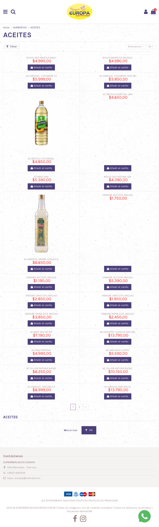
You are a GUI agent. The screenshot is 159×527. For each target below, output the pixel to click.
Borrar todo (70, 430)
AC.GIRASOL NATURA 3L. (117, 386)
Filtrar (11, 46)
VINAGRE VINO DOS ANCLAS (41, 295)
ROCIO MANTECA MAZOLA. (118, 57)
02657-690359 (16, 472)
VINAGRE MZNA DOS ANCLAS (41, 313)
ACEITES (10, 417)
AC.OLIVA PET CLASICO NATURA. (118, 332)
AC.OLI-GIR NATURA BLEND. (41, 368)
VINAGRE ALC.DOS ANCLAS (118, 195)
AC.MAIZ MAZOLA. (41, 350)
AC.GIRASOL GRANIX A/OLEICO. (41, 259)
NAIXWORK (86, 511)
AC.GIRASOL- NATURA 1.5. (41, 386)
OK (88, 430)
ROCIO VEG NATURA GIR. (117, 176)
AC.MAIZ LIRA (41, 176)
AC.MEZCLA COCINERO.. (41, 158)
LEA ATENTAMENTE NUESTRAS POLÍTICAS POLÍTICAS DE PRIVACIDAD (79, 500)
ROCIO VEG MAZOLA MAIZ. (41, 57)
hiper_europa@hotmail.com (23, 478)
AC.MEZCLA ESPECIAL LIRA (117, 94)
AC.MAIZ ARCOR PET (41, 332)
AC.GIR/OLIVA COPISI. (118, 350)
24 (151, 46)
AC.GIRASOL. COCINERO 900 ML (117, 75)
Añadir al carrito (41, 67)
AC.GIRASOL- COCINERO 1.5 (41, 75)
